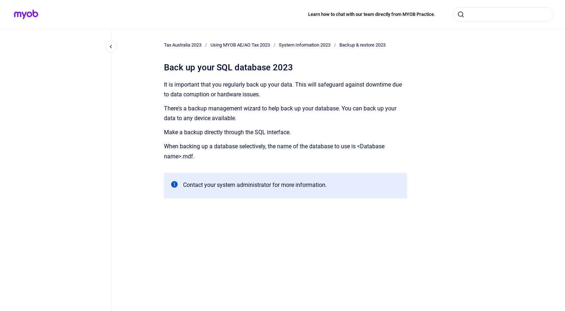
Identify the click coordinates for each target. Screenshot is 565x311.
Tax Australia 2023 (182, 45)
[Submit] (461, 14)
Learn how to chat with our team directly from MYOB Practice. (371, 14)
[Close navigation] (111, 46)
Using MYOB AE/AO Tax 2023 (240, 45)
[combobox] (503, 14)
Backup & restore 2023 (362, 45)
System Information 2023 (304, 45)
